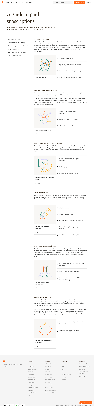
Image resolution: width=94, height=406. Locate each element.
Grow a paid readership (14, 56)
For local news (49, 384)
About (63, 361)
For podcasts (48, 371)
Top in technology (33, 384)
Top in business (32, 390)
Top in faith (31, 387)
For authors (48, 379)
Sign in (89, 2)
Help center (82, 366)
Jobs (63, 366)
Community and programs (83, 370)
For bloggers (48, 374)
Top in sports (31, 379)
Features (81, 376)
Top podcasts (31, 369)
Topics (29, 392)
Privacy (67, 402)
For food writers (49, 382)
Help (63, 363)
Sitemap (64, 377)
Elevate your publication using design (18, 46)
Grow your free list (13, 49)
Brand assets (82, 373)
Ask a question (86, 403)
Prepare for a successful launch (17, 52)
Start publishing (79, 2)
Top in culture (31, 371)
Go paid (47, 366)
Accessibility (78, 402)
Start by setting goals (14, 39)
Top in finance (32, 377)
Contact (64, 374)
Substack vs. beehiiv (50, 387)
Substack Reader (32, 366)
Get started (48, 363)
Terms (71, 402)
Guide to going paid (84, 363)
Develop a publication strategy (16, 43)
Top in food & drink (33, 374)
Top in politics (31, 382)
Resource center (83, 361)
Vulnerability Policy (67, 371)
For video (47, 369)
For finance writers (50, 377)
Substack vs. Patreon (50, 390)
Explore (30, 361)
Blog (63, 369)
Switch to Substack (50, 361)
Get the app (31, 363)
